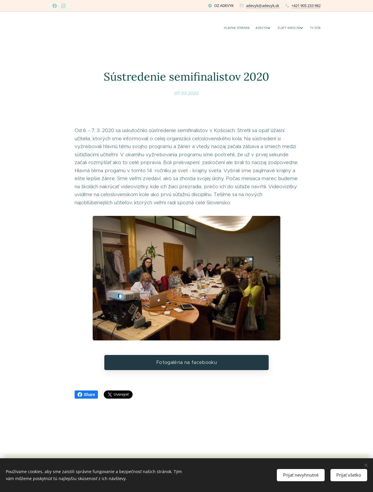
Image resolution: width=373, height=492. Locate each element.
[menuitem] (295, 28)
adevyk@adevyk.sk (262, 5)
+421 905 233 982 (306, 5)
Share (86, 394)
